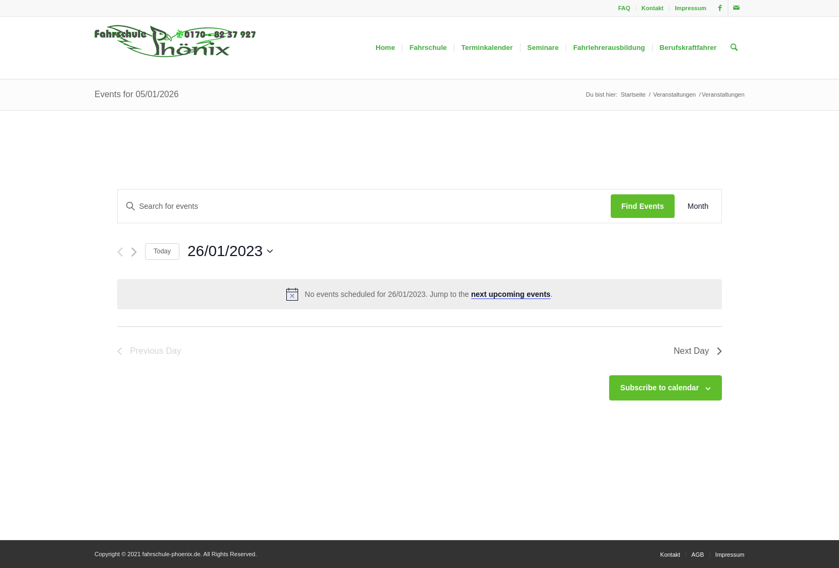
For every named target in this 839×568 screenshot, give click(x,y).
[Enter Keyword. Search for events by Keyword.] (364, 206)
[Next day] (134, 252)
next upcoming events (511, 294)
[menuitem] (625, 8)
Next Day (698, 350)
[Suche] (734, 48)
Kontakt (652, 8)
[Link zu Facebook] (720, 8)
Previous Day (149, 350)
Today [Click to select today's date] (162, 251)
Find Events (642, 206)
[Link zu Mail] (736, 8)
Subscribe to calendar (659, 387)
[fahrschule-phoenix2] (175, 48)
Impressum (690, 8)
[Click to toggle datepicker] (230, 251)
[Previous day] (120, 252)
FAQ (624, 8)
